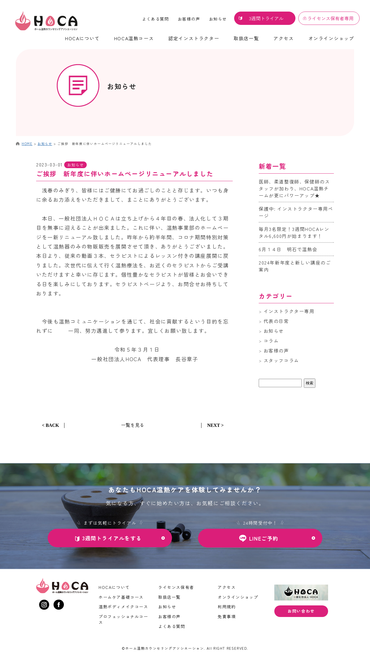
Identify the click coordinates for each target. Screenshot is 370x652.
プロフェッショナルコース (123, 619)
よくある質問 (155, 19)
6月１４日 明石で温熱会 (288, 249)
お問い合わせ (301, 611)
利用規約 (227, 606)
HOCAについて (82, 38)
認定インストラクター (193, 38)
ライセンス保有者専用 (330, 18)
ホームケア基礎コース (121, 597)
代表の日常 (276, 320)
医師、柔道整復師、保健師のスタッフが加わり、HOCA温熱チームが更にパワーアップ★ (294, 188)
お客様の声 (189, 19)
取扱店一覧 (246, 38)
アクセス (283, 38)
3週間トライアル (266, 18)
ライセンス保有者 (176, 587)
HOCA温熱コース (134, 38)
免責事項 (227, 616)
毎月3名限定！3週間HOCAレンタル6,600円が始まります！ (294, 232)
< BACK (50, 425)
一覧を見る (132, 424)
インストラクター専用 (289, 311)
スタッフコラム (281, 360)
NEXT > (215, 425)
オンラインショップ (331, 38)
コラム (271, 340)
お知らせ (218, 19)
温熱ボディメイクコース (123, 606)
